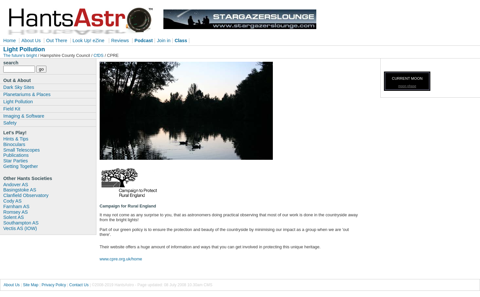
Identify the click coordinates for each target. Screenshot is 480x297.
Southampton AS (21, 222)
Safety (10, 122)
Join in (164, 40)
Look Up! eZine (88, 40)
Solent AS (13, 217)
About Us (31, 40)
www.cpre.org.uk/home (121, 258)
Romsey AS (15, 212)
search (10, 62)
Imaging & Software (23, 116)
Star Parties (15, 160)
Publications (16, 155)
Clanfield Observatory (25, 195)
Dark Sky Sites (18, 87)
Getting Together (20, 166)
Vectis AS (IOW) (20, 228)
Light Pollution (18, 101)
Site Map (30, 285)
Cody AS (12, 201)
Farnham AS (16, 206)
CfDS (98, 55)
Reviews (120, 40)
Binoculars (14, 144)
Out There (57, 40)
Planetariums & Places (27, 94)
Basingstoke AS (19, 189)
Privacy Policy (53, 285)
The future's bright (20, 55)
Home (9, 40)
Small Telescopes (21, 150)
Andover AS (15, 184)
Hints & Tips (15, 138)
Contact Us (79, 285)
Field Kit (11, 108)
